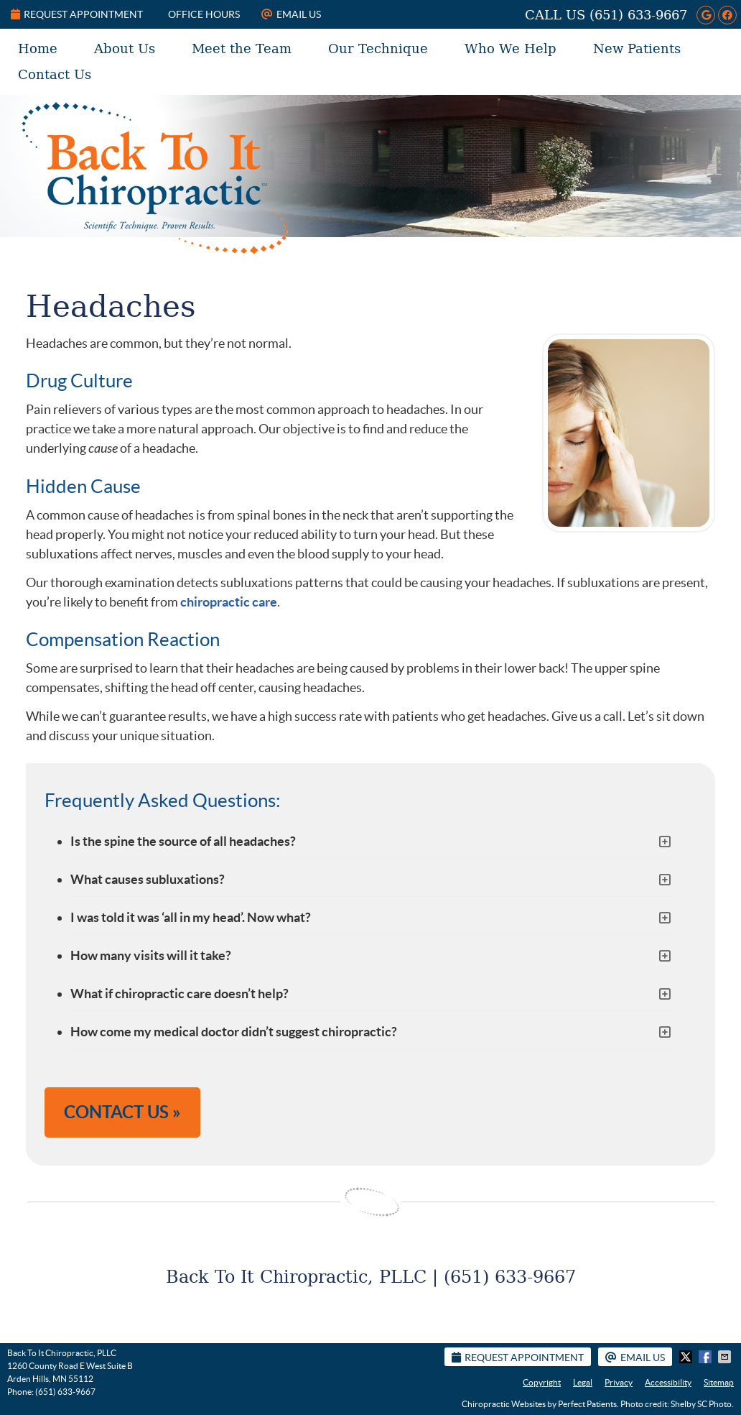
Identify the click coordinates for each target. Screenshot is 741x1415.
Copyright (542, 1382)
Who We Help (510, 48)
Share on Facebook (706, 1356)
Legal (582, 1382)
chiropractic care (228, 601)
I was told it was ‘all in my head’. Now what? (190, 917)
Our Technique (378, 48)
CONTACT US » (122, 1112)
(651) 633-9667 (638, 14)
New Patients (637, 48)
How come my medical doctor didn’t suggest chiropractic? (233, 1031)
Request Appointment (77, 14)
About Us (124, 48)
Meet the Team (242, 48)
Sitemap (719, 1382)
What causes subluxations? (147, 879)
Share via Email (726, 1356)
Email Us (291, 14)
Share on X (687, 1356)
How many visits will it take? (150, 955)
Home (37, 48)
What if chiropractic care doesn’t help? (179, 993)
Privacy (619, 1382)
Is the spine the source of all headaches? (183, 841)
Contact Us (54, 74)
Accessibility (668, 1382)
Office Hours (204, 14)
